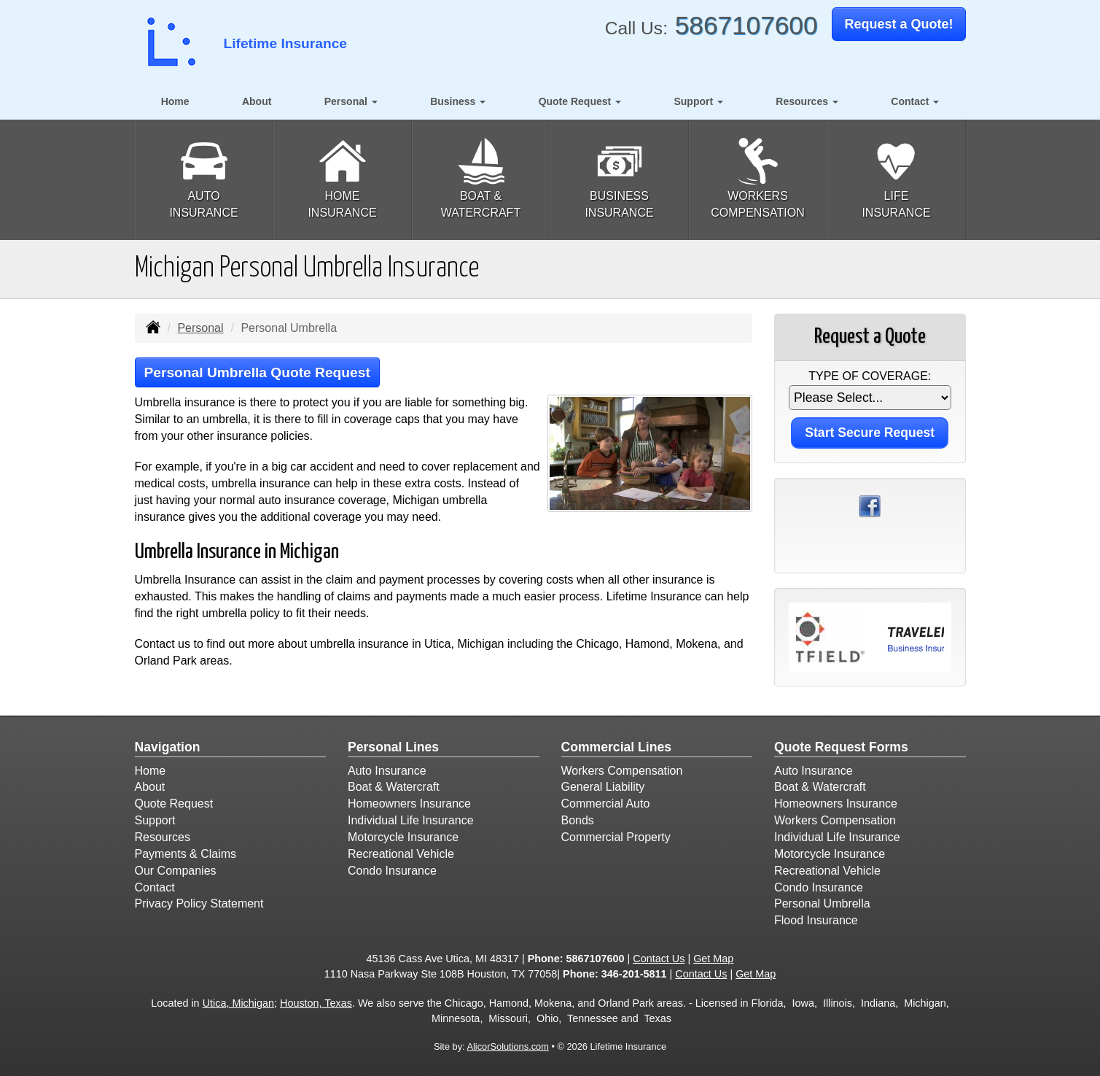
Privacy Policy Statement (199, 903)
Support (155, 820)
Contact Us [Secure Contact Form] (658, 958)
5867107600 (746, 25)
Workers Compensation (622, 771)
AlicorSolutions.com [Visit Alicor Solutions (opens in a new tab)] (507, 1046)
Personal (200, 328)
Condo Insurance (392, 870)
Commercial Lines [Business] (616, 747)
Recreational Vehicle (401, 854)
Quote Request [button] (580, 101)
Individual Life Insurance (411, 820)
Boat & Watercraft (394, 787)
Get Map (713, 958)
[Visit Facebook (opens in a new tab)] (869, 505)
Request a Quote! (898, 24)
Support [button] (698, 101)
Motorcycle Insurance (403, 837)
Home (175, 101)
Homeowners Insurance (409, 803)
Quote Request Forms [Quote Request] (841, 747)
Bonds (577, 820)
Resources (162, 837)
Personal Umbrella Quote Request (257, 372)
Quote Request (174, 803)
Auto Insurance (387, 771)
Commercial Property (616, 837)
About (256, 101)
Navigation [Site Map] (167, 747)
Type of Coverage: (869, 376)
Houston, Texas (316, 1003)
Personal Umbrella (822, 903)
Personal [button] (351, 101)
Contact (155, 887)
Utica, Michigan (238, 1003)
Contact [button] (915, 101)
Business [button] (457, 101)
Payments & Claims (186, 854)
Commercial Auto (605, 803)
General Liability (603, 787)
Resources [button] (807, 101)
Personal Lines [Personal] (393, 747)
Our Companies (176, 870)
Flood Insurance (816, 920)
